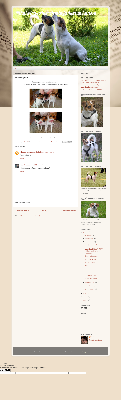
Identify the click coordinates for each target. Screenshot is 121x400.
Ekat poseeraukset (91, 278)
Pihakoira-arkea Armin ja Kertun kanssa (56, 13)
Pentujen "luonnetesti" (92, 245)
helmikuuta (89, 286)
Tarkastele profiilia (95, 340)
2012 (85, 300)
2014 (85, 293)
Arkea (87, 272)
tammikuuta (90, 289)
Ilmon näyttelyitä (91, 275)
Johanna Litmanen (27, 152)
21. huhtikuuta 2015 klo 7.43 (44, 152)
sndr (68, 352)
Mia (21, 165)
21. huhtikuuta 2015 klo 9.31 (33, 165)
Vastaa (22, 158)
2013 (85, 297)
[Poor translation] (7, 370)
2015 (85, 232)
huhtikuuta (89, 242)
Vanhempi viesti (68, 211)
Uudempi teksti (22, 211)
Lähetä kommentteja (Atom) (29, 216)
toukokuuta (89, 238)
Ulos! (86, 266)
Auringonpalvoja (91, 259)
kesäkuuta (89, 235)
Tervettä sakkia (90, 262)
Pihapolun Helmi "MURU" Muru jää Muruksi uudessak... (94, 251)
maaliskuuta (89, 282)
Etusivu (17, 69)
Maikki (93, 337)
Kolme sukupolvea (91, 256)
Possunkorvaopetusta (91, 269)
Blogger (84, 352)
